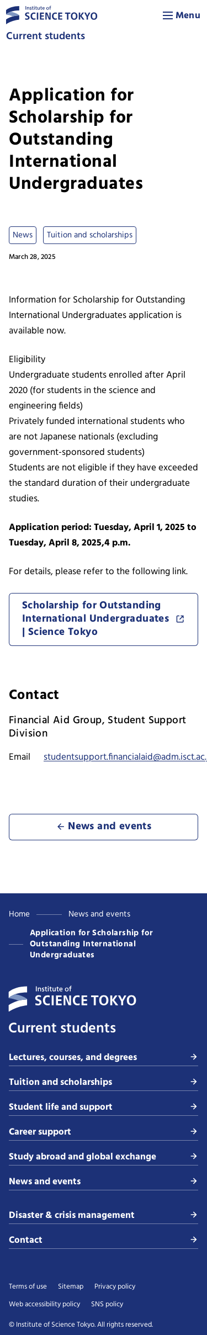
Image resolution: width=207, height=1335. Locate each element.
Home (19, 914)
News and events (99, 914)
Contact (103, 1240)
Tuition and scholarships (103, 1082)
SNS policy (107, 1304)
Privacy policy (114, 1286)
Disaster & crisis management (103, 1215)
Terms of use (28, 1286)
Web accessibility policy (44, 1304)
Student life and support (103, 1107)
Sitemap (70, 1286)
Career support (103, 1132)
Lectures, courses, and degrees (103, 1057)
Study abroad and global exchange (103, 1156)
